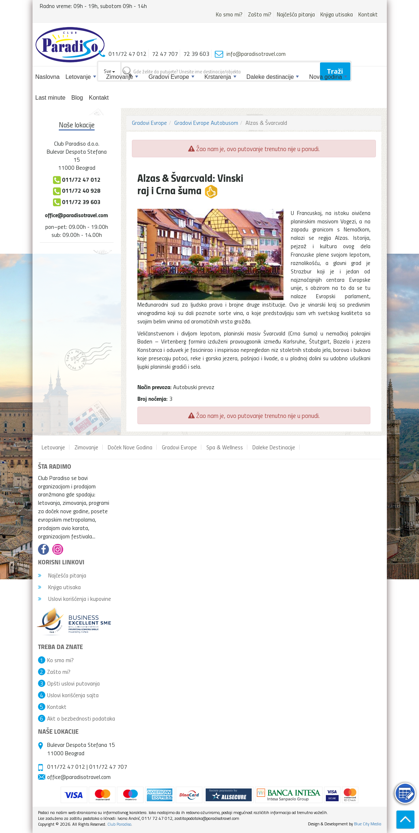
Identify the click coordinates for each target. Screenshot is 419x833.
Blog (77, 98)
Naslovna (47, 77)
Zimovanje (122, 77)
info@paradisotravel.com (256, 54)
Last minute (50, 98)
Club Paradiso (119, 824)
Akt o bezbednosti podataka (81, 718)
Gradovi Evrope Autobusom (206, 123)
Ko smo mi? (229, 14)
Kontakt (368, 14)
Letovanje (80, 77)
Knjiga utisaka (336, 14)
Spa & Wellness (224, 447)
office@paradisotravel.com (76, 215)
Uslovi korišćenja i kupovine (74, 599)
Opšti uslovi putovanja (73, 683)
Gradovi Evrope (171, 77)
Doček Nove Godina (130, 447)
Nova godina (328, 77)
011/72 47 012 (66, 767)
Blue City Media (367, 824)
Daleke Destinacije (273, 447)
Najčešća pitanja (296, 14)
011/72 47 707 (108, 767)
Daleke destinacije (273, 77)
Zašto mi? (259, 14)
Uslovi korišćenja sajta (73, 695)
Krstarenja (220, 77)
